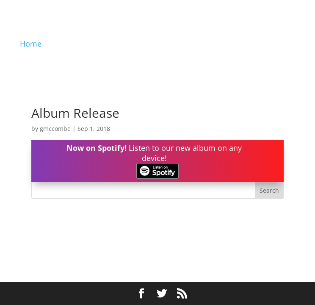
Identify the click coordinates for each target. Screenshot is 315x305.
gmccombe (55, 129)
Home (30, 44)
